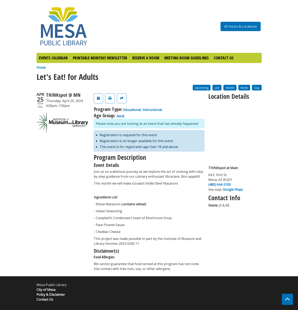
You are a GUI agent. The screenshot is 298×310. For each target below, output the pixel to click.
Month (230, 88)
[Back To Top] (287, 299)
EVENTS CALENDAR (53, 58)
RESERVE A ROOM (145, 58)
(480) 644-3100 (219, 184)
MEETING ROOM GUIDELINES (186, 58)
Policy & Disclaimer (51, 294)
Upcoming (201, 88)
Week (244, 88)
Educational (132, 110)
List (217, 88)
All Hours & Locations (240, 26)
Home (41, 67)
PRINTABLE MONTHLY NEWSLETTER (100, 58)
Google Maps (233, 189)
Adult (120, 116)
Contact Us (45, 299)
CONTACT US (223, 58)
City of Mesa (46, 289)
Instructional (152, 110)
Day (256, 88)
